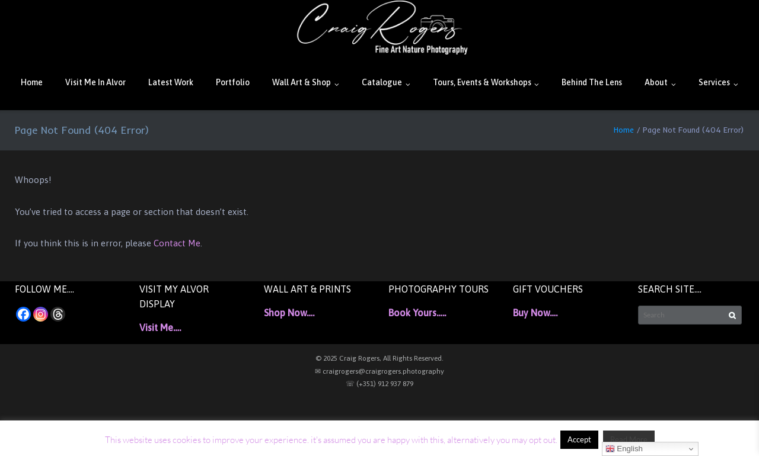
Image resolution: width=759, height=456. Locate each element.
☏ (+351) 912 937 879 (379, 384)
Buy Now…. (535, 312)
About (656, 82)
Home (32, 82)
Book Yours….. (417, 312)
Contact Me (177, 243)
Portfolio (233, 82)
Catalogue (382, 82)
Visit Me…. (160, 327)
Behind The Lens (592, 82)
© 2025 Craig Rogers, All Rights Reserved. (379, 358)
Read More (629, 439)
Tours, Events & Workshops (482, 82)
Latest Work (170, 82)
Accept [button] (579, 439)
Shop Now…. (289, 312)
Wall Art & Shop (301, 82)
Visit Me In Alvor (95, 82)
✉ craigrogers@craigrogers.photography (379, 371)
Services (714, 82)
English (624, 449)
